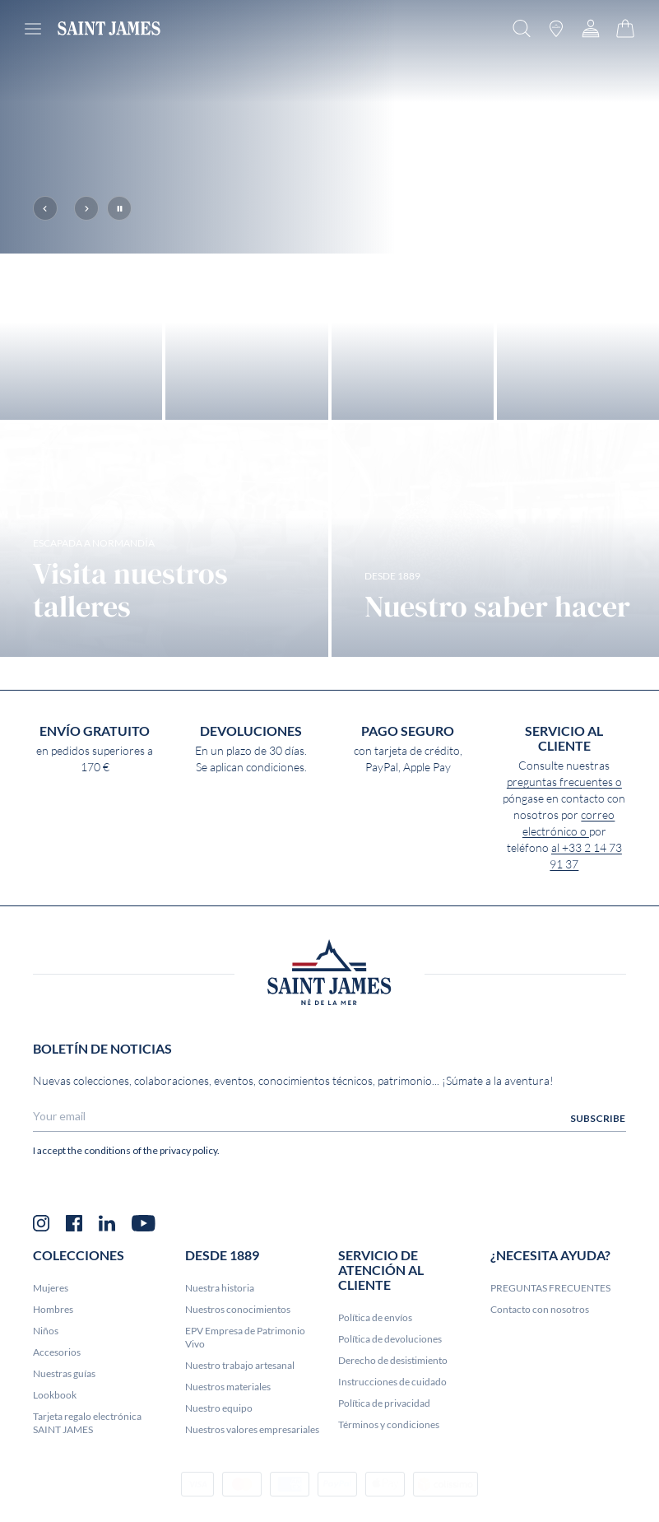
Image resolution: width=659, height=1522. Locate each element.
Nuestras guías (64, 1442)
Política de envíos (375, 1386)
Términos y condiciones (388, 1493)
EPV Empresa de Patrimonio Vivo (245, 1406)
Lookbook (55, 1464)
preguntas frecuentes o (564, 852)
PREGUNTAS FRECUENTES (550, 1357)
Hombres (53, 1378)
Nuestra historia (219, 1357)
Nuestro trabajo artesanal (240, 1434)
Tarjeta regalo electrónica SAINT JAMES (87, 1492)
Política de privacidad (384, 1472)
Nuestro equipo (219, 1477)
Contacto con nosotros (539, 1378)
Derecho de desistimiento (393, 1429)
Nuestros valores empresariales (252, 1498)
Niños (45, 1399)
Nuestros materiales (228, 1455)
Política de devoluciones (390, 1408)
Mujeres (50, 1357)
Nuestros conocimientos (237, 1378)
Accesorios (57, 1421)
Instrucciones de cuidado (392, 1450)
